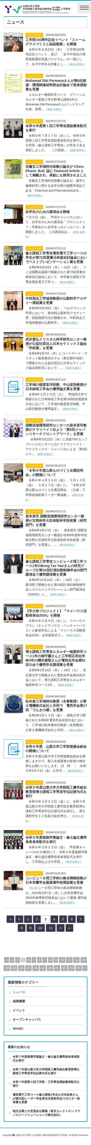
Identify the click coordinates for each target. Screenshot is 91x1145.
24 (78, 968)
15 (14, 968)
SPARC (18, 1028)
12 (76, 960)
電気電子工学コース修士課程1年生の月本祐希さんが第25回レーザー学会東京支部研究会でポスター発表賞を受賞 (46, 1098)
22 (64, 968)
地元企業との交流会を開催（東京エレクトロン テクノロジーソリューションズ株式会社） (46, 1113)
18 (35, 968)
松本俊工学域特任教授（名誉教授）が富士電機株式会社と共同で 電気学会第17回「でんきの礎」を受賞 (56, 705)
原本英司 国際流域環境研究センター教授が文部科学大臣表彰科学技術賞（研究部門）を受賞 (56, 520)
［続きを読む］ (76, 64)
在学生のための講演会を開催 (47, 212)
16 (21, 968)
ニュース (19, 992)
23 (71, 968)
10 (40, 928)
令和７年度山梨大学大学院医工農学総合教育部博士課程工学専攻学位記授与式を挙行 (46, 1071)
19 (42, 968)
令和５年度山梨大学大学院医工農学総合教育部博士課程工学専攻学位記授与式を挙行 (56, 791)
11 (51, 928)
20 (50, 968)
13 (83, 960)
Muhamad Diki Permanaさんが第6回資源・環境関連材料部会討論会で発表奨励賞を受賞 (56, 85)
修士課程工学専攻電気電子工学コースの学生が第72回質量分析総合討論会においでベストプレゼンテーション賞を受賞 (56, 257)
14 (6, 968)
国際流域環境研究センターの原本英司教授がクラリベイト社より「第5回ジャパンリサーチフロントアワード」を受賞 (56, 429)
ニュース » (34, 34)
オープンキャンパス (27, 1019)
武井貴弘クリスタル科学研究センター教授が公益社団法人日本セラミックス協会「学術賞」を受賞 (56, 343)
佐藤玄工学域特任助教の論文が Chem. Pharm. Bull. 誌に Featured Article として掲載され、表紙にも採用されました (56, 171)
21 (57, 968)
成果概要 (19, 1001)
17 (28, 968)
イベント (19, 1010)
